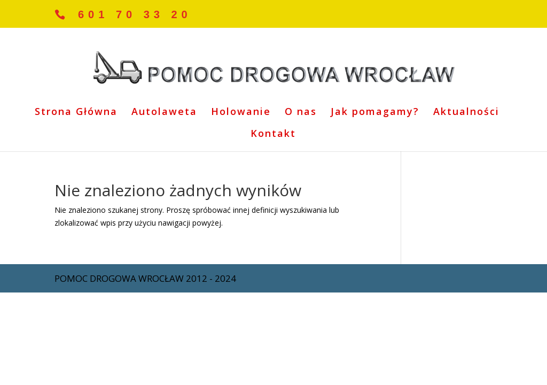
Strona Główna (76, 112)
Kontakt (273, 134)
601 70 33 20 (135, 14)
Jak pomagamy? (375, 112)
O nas (301, 112)
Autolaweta (164, 112)
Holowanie (241, 112)
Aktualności (466, 112)
